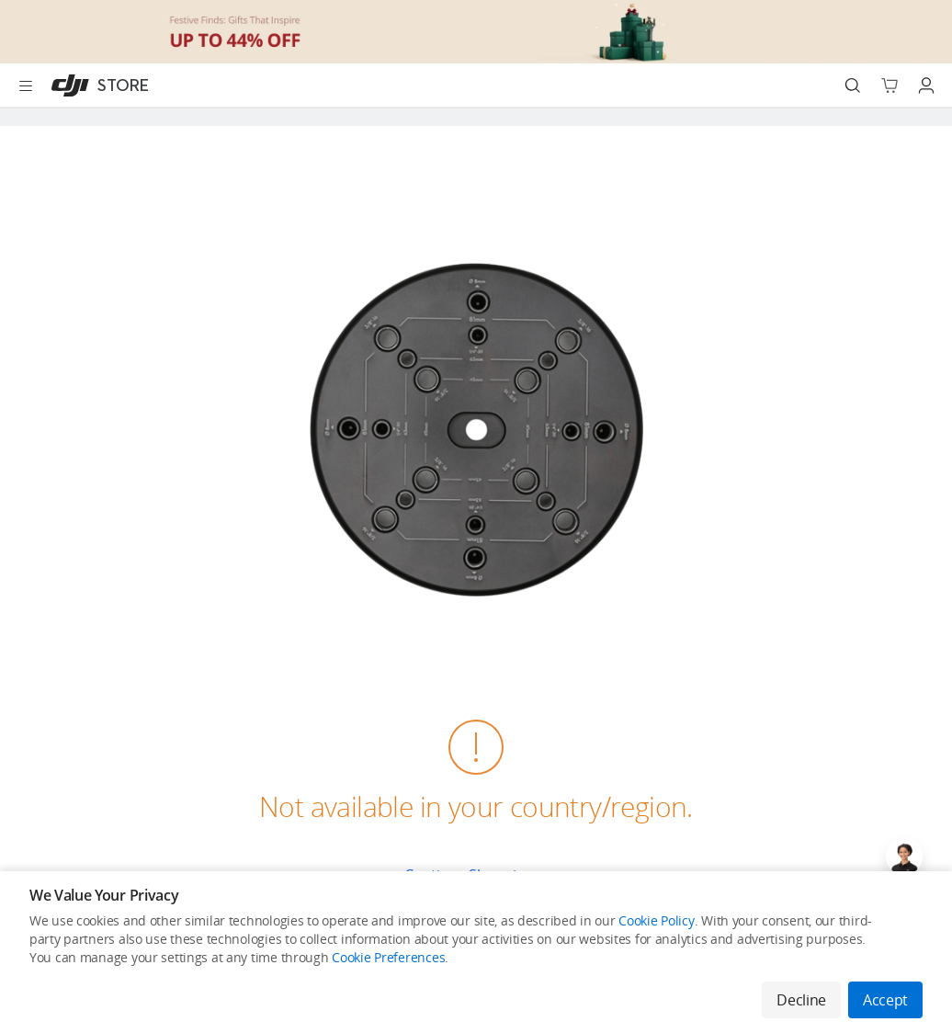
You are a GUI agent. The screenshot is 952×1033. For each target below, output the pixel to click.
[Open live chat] (904, 856)
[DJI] (96, 85)
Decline (801, 1000)
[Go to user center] (926, 85)
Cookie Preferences (388, 957)
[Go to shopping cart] (889, 85)
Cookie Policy (656, 920)
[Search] (852, 85)
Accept (885, 1000)
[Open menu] (25, 85)
